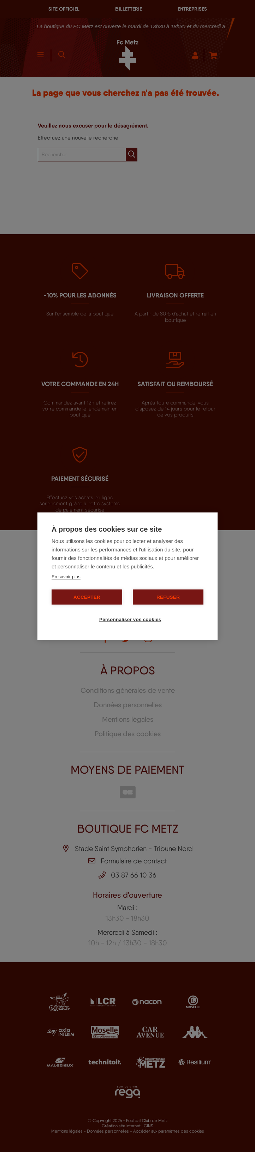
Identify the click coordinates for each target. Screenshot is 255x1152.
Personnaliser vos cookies (130, 619)
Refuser (168, 596)
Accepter (86, 596)
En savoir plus (66, 576)
